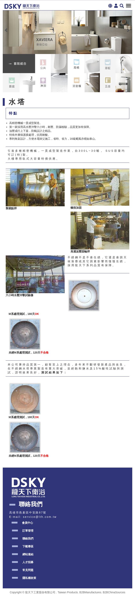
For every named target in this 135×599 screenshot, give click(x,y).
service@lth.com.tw (40, 516)
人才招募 (27, 562)
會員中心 (27, 522)
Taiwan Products (68, 592)
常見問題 (27, 570)
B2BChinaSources (114, 592)
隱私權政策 (29, 577)
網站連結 (27, 554)
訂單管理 (27, 530)
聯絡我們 (27, 538)
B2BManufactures (90, 592)
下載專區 (27, 546)
